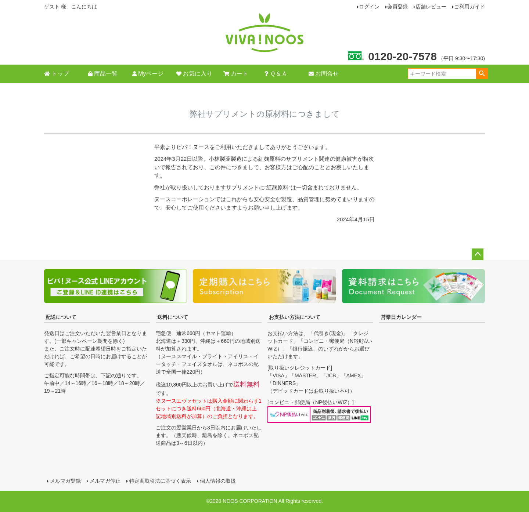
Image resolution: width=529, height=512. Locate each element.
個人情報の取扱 (218, 481)
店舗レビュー (430, 7)
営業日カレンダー (401, 317)
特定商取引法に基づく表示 (160, 481)
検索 (481, 74)
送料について (172, 317)
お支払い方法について (294, 317)
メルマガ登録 (65, 481)
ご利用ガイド (469, 7)
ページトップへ (477, 254)
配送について (61, 317)
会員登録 (397, 7)
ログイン (369, 7)
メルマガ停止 (105, 481)
